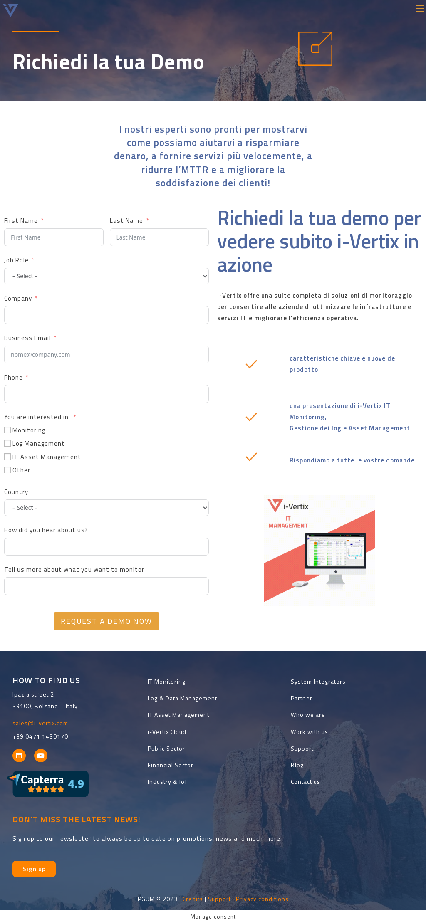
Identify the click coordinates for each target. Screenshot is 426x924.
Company (18, 298)
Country (16, 492)
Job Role (16, 260)
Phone (13, 377)
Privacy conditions (262, 898)
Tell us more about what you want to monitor (74, 569)
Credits (193, 898)
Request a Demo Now (106, 621)
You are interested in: (37, 417)
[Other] (7, 470)
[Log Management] (7, 443)
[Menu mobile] (420, 7)
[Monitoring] (7, 430)
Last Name (126, 220)
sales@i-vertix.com (40, 723)
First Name (21, 220)
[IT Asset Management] (7, 456)
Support (219, 898)
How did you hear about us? (46, 530)
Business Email (27, 338)
